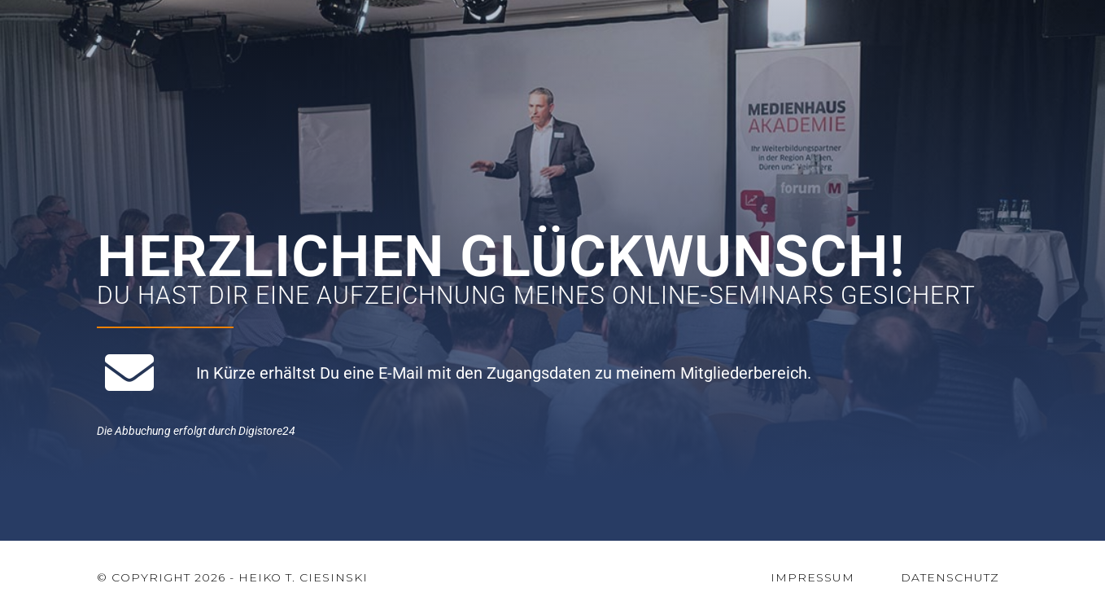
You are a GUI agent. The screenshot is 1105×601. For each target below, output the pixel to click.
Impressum (812, 577)
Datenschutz (950, 577)
